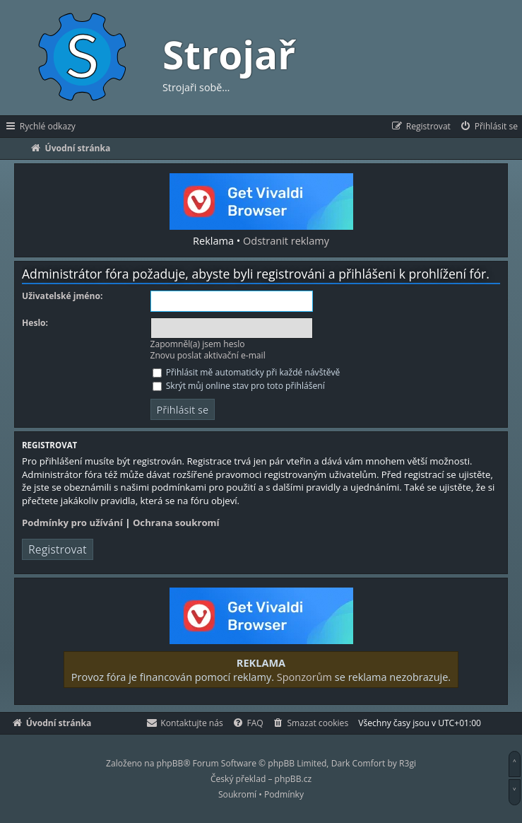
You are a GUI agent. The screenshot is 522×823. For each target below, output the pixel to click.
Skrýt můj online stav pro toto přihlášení (239, 386)
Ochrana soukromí (176, 522)
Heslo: (35, 323)
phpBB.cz (293, 779)
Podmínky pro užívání (72, 522)
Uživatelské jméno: (62, 296)
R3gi (407, 763)
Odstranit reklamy (286, 240)
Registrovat (57, 549)
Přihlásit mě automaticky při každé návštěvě (246, 372)
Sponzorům (304, 677)
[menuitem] (488, 126)
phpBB (170, 763)
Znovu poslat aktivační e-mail (208, 355)
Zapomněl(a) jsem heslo (197, 344)
